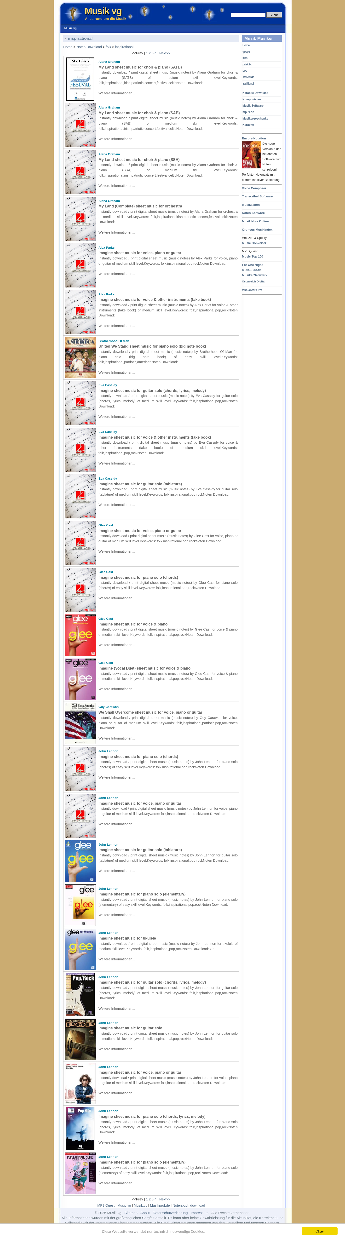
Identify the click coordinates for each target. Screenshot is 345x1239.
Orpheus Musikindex (257, 229)
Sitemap (131, 1213)
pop (244, 70)
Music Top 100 (252, 256)
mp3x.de (248, 112)
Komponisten (251, 99)
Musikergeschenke (255, 118)
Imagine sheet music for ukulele (127, 938)
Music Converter (254, 243)
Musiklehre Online (255, 221)
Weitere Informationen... (116, 93)
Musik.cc (140, 1205)
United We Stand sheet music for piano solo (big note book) (152, 346)
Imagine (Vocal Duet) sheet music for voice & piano (144, 668)
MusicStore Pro (252, 289)
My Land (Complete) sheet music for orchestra (140, 206)
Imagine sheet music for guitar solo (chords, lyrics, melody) (152, 391)
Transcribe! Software (257, 196)
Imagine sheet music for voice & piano (133, 624)
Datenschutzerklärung (170, 1213)
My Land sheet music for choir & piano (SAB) (139, 113)
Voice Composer (254, 188)
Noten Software (253, 213)
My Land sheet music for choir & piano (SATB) (140, 67)
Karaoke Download (255, 93)
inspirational (124, 47)
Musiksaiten (251, 204)
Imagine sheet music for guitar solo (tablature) (140, 484)
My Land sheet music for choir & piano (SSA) (139, 160)
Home (245, 45)
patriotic (247, 64)
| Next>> (163, 53)
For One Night (252, 265)
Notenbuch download (188, 1205)
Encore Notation (254, 139)
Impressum (199, 1213)
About (145, 1213)
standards (248, 77)
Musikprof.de (160, 1205)
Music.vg (124, 1205)
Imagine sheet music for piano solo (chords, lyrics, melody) (152, 1116)
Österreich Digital (253, 281)
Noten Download (89, 47)
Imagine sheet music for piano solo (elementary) (141, 894)
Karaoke (248, 124)
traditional (248, 83)
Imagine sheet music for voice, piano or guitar (139, 253)
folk (108, 47)
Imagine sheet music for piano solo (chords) (138, 577)
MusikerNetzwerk (254, 275)
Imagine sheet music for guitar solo (130, 1028)
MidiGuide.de (251, 270)
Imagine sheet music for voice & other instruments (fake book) (154, 300)
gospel (246, 51)
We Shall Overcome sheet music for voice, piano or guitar (150, 712)
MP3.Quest (106, 1205)
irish (244, 58)
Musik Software (253, 105)
